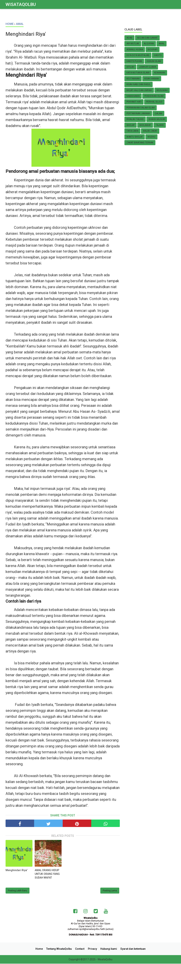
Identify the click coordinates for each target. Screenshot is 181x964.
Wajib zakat (150, 131)
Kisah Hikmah (151, 78)
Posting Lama (110, 891)
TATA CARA (132, 131)
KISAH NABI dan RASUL (138, 84)
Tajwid (160, 125)
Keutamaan (133, 78)
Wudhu (151, 137)
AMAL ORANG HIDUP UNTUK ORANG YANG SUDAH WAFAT (47, 874)
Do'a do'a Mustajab (137, 55)
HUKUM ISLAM (154, 61)
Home (40, 949)
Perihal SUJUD (154, 101)
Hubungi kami (107, 949)
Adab (129, 38)
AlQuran (149, 43)
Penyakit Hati (133, 101)
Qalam (158, 113)
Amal (161, 43)
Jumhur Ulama (147, 67)
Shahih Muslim (156, 119)
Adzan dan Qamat (147, 38)
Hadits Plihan (134, 61)
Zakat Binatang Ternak (139, 142)
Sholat (130, 125)
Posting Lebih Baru (17, 891)
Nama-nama (133, 96)
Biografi (152, 49)
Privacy (92, 949)
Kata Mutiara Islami (137, 72)
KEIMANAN (159, 72)
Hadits (158, 55)
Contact (80, 949)
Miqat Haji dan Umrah (139, 90)
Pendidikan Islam (154, 96)
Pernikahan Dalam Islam (140, 107)
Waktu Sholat (134, 137)
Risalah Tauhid (135, 119)
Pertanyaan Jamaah (138, 113)
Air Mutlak (132, 43)
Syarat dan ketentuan (131, 949)
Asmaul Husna (134, 49)
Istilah (130, 67)
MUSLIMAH (162, 90)
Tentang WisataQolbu (60, 949)
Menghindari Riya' (16, 870)
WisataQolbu (21, 4)
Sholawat (145, 125)
